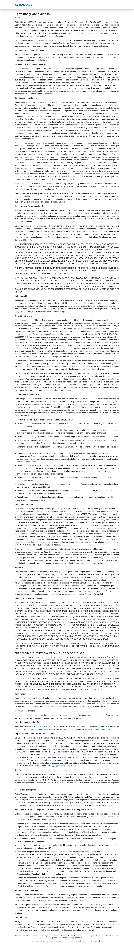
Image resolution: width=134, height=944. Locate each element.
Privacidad (77, 941)
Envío (102, 941)
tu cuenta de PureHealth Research (44, 729)
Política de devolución (93, 941)
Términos (70, 941)
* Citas (64, 941)
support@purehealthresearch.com (102, 729)
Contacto (84, 941)
